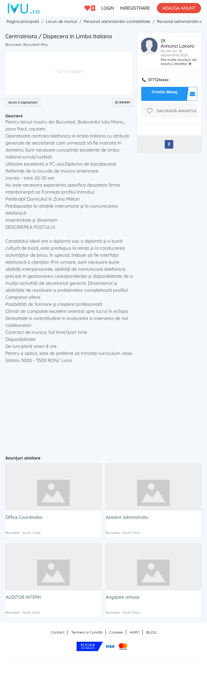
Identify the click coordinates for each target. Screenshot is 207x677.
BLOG (151, 632)
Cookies (116, 632)
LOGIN (107, 8)
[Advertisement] (106, 407)
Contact (57, 632)
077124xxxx (158, 79)
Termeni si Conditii (87, 632)
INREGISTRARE (135, 8)
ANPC (135, 632)
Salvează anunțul (177, 110)
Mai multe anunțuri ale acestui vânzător (179, 61)
